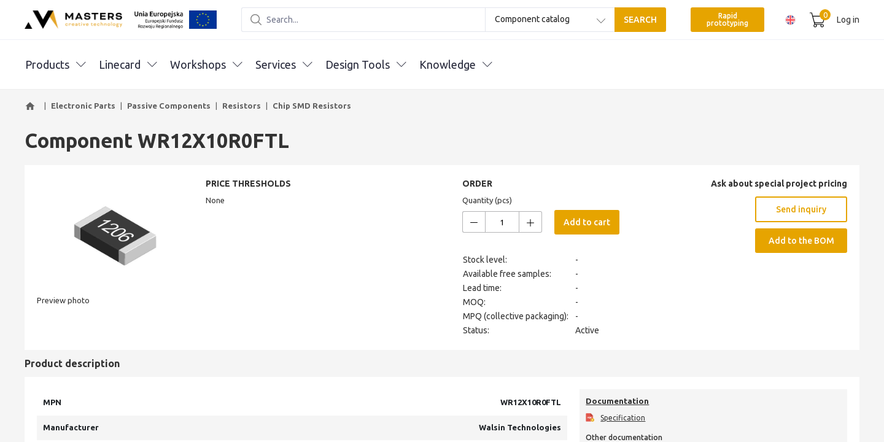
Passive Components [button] (169, 105)
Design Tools (365, 64)
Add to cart (587, 222)
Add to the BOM (801, 241)
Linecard (128, 64)
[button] (32, 106)
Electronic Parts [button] (83, 105)
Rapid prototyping (727, 19)
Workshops (206, 64)
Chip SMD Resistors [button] (312, 105)
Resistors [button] (241, 105)
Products (55, 64)
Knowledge (455, 64)
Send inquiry (801, 209)
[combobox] (550, 19)
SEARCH (640, 20)
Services (283, 64)
